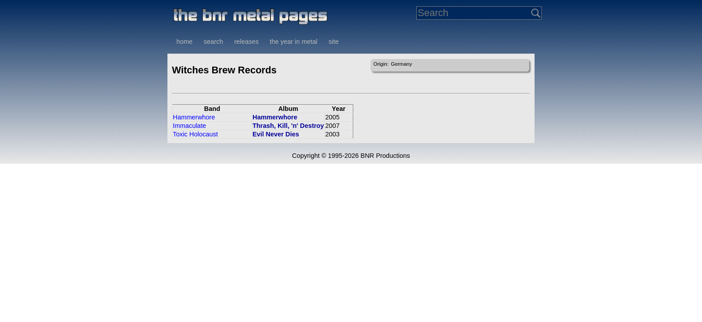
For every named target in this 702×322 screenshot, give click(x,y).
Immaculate (189, 125)
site (333, 41)
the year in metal (293, 41)
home (184, 41)
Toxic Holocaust (195, 134)
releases (246, 41)
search (213, 41)
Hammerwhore (194, 117)
